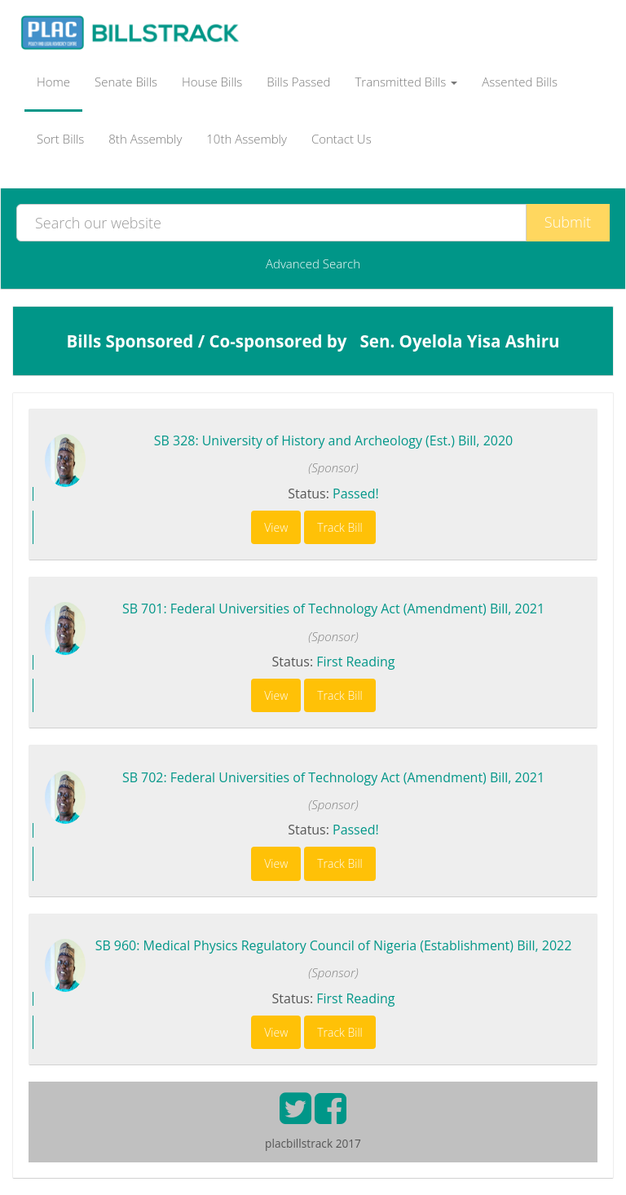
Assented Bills (520, 81)
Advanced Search (313, 263)
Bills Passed (298, 81)
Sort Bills (60, 139)
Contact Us (341, 139)
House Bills (212, 81)
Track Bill (340, 527)
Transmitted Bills (406, 81)
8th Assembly (145, 139)
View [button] (276, 527)
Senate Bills (126, 81)
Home (53, 81)
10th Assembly (246, 139)
